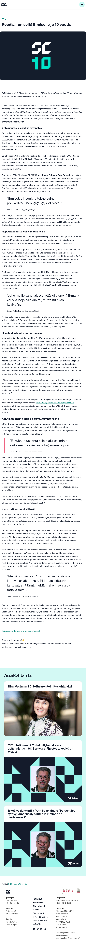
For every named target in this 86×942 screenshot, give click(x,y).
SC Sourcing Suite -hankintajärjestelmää (55, 402)
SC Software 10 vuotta (17, 884)
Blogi (4, 18)
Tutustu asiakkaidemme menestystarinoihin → (23, 631)
